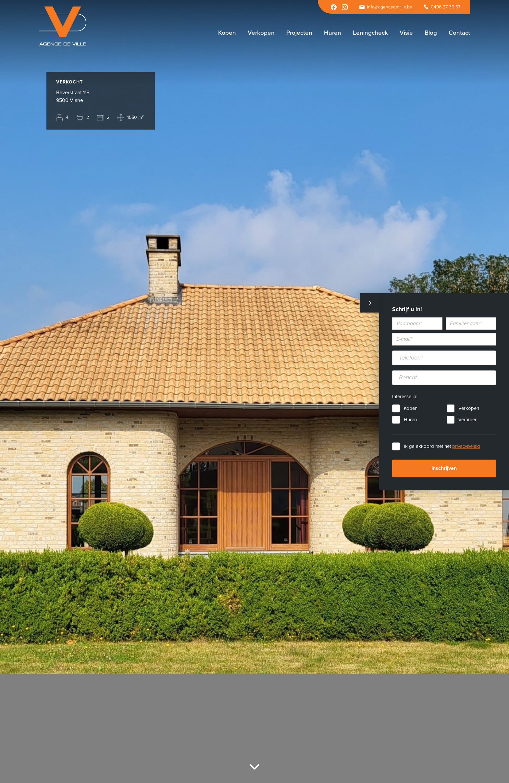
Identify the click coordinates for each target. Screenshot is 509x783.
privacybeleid (466, 446)
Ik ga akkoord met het (442, 446)
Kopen (410, 408)
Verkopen (468, 408)
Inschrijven (444, 468)
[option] (254, 391)
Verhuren (468, 420)
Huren (410, 420)
